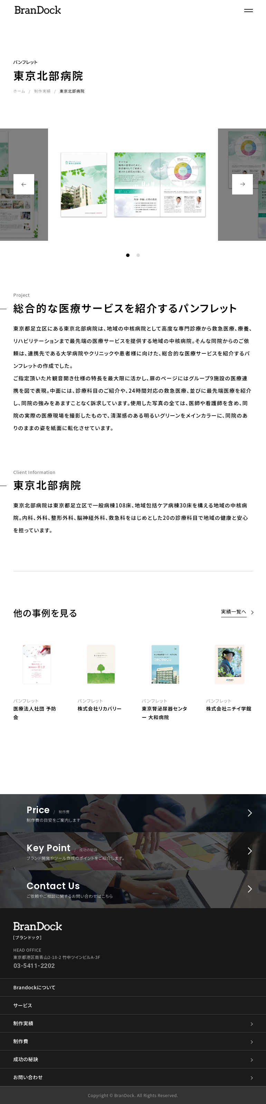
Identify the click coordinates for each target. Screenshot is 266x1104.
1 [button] (128, 255)
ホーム (19, 91)
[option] (165, 681)
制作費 (133, 1041)
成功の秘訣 (133, 1059)
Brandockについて (34, 987)
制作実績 (42, 91)
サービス (22, 1005)
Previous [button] (23, 184)
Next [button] (242, 184)
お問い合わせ (133, 1077)
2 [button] (138, 255)
